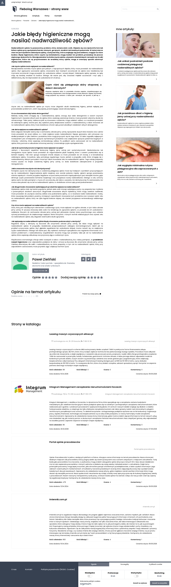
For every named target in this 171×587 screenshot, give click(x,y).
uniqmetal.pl (16, 2)
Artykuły (35, 16)
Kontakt (58, 16)
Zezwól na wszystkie (159, 583)
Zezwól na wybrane (140, 583)
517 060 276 (87, 395)
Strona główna (20, 16)
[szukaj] (140, 9)
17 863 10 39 (87, 343)
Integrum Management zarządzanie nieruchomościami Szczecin (85, 388)
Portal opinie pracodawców (64, 443)
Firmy (47, 16)
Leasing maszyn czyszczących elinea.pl (71, 335)
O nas (13, 569)
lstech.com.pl (27, 2)
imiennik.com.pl (58, 500)
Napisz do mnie (41, 270)
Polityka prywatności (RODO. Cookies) (58, 569)
